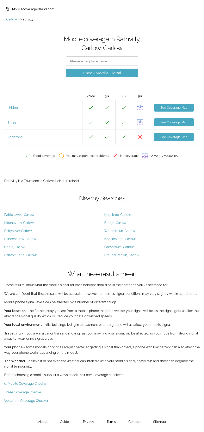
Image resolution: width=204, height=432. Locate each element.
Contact (134, 422)
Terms (111, 422)
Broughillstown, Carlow (121, 255)
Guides (65, 422)
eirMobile (14, 108)
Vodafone (15, 137)
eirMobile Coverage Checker (25, 384)
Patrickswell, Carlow (19, 215)
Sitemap (159, 422)
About (43, 422)
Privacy (88, 422)
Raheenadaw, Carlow (20, 239)
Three (11, 122)
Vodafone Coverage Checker (26, 401)
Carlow (11, 19)
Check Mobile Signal (102, 73)
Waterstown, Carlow (119, 231)
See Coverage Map (173, 107)
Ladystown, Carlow (119, 247)
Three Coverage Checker (23, 392)
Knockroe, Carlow (117, 215)
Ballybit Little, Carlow (20, 255)
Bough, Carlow (115, 223)
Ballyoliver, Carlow (18, 231)
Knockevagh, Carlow (120, 239)
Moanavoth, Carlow (19, 223)
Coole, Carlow (14, 247)
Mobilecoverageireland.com (30, 9)
